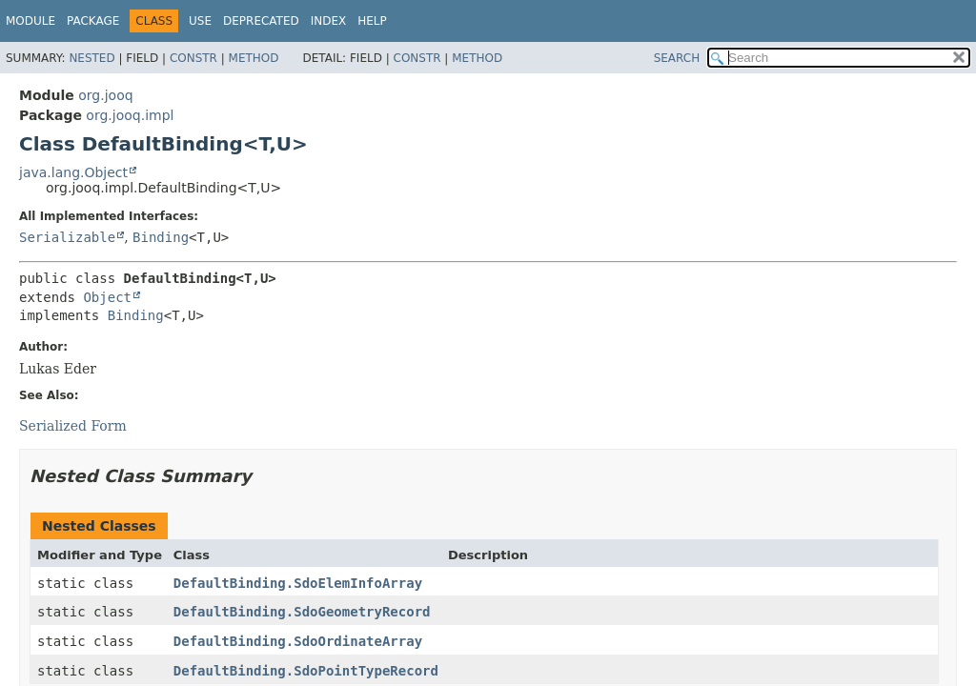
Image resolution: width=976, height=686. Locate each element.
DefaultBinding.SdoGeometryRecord (302, 611)
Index (329, 21)
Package (93, 21)
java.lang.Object (73, 172)
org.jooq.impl (129, 115)
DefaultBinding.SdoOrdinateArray (297, 641)
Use (200, 21)
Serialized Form (73, 426)
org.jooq (105, 95)
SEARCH (677, 58)
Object (107, 297)
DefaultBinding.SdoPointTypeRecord (305, 670)
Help (372, 21)
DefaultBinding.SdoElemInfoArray (297, 583)
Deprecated (261, 21)
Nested (91, 58)
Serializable (67, 237)
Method (254, 58)
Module (30, 21)
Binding (160, 237)
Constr (193, 58)
